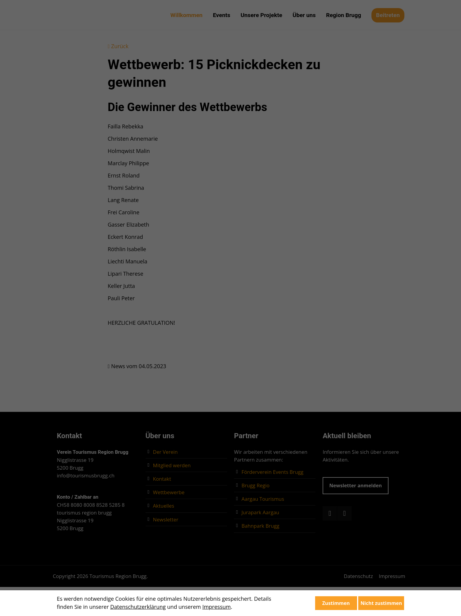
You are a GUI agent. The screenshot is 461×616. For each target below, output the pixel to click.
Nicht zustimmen (381, 603)
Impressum (216, 606)
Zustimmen (336, 603)
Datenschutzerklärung (138, 606)
